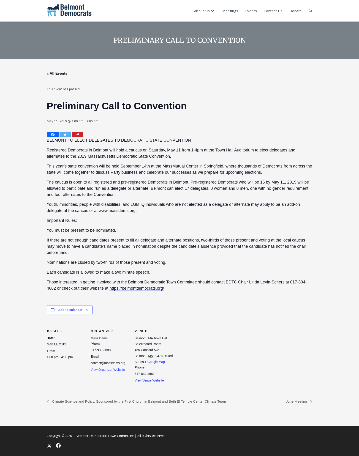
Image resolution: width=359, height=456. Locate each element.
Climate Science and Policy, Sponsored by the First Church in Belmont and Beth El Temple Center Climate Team (142, 401)
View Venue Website (149, 380)
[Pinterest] (77, 134)
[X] (49, 445)
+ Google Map (155, 362)
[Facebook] (53, 134)
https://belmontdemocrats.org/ (136, 288)
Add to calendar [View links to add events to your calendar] (70, 310)
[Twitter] (65, 134)
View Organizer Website (108, 369)
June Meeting (296, 401)
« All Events (57, 73)
